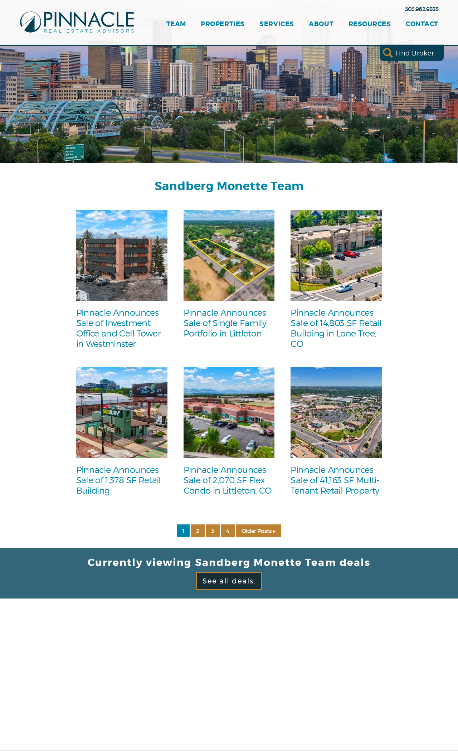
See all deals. (229, 581)
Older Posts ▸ (259, 530)
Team (176, 24)
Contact (422, 24)
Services (276, 24)
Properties (222, 24)
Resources (370, 24)
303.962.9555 (421, 9)
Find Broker (414, 53)
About (321, 24)
